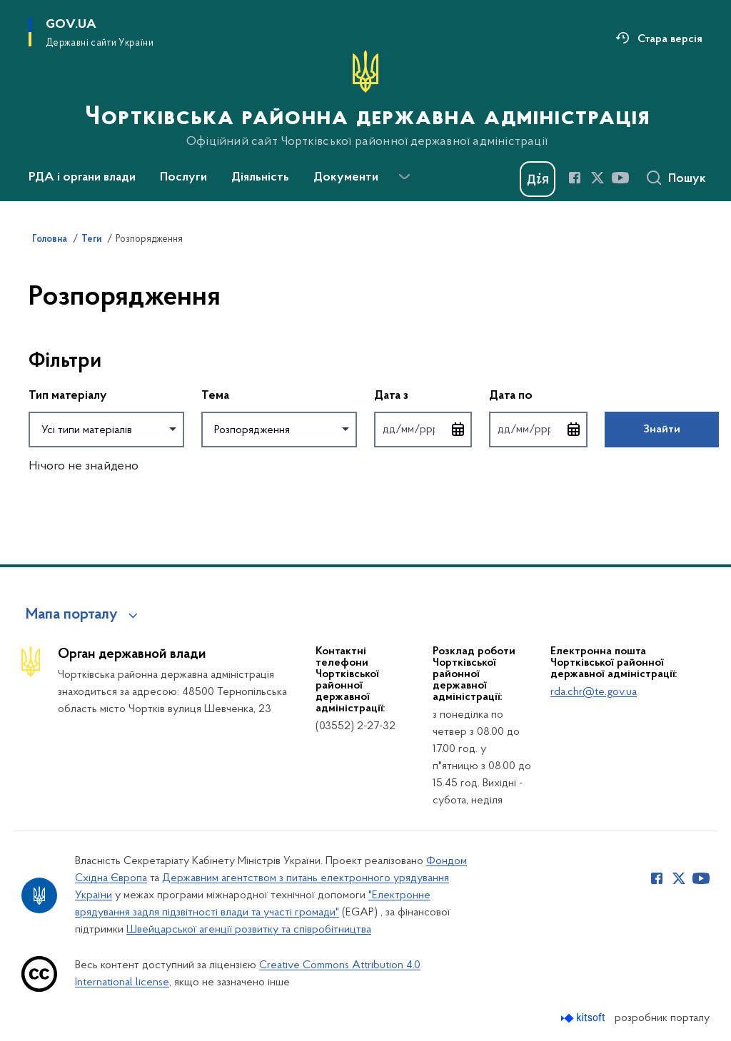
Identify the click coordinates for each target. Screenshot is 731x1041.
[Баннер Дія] (537, 179)
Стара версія (669, 39)
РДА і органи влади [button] (82, 177)
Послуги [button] (183, 177)
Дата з (423, 394)
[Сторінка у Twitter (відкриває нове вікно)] (597, 177)
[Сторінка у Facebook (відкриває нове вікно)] (574, 177)
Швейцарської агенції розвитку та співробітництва (248, 929)
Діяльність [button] (260, 177)
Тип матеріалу (68, 396)
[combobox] (106, 429)
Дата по (538, 394)
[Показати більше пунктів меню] (404, 177)
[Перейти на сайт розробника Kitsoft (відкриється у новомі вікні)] (584, 1017)
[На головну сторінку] (365, 99)
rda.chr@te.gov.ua (593, 692)
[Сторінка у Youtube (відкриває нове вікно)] (620, 177)
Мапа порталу (72, 615)
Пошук (687, 179)
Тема (215, 396)
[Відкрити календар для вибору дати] (458, 429)
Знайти (661, 429)
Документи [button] (345, 177)
